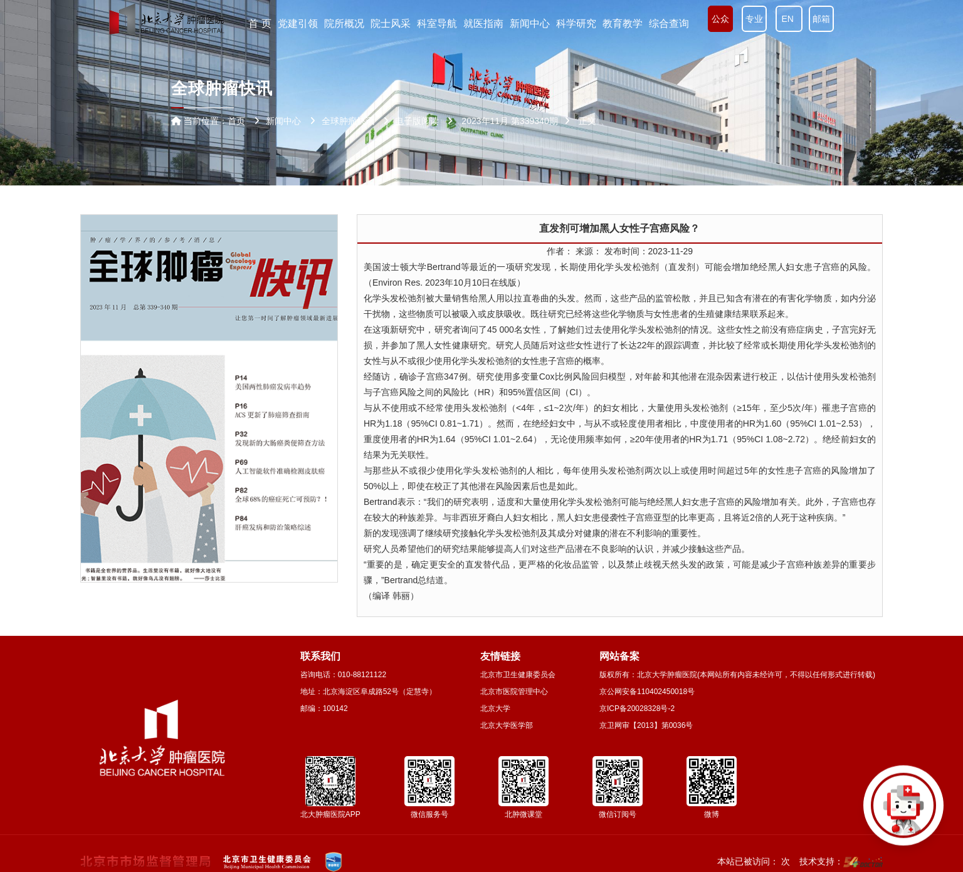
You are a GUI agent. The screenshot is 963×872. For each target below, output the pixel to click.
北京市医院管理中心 (514, 691)
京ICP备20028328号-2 (637, 708)
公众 (720, 19)
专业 (754, 19)
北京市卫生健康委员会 (517, 674)
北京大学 (495, 708)
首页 (236, 121)
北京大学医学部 (506, 725)
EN (789, 19)
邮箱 (821, 19)
